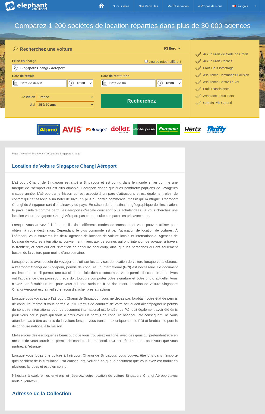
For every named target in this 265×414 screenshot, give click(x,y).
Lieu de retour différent (164, 61)
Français (240, 6)
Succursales (121, 6)
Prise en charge (24, 61)
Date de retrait (23, 76)
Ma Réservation (178, 6)
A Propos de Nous (210, 6)
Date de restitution (115, 76)
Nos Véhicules (148, 6)
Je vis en (28, 97)
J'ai (32, 105)
